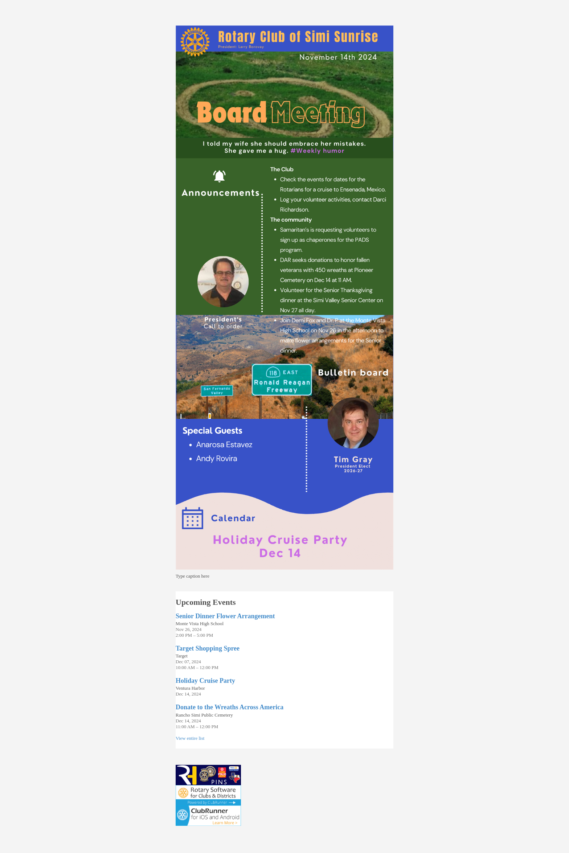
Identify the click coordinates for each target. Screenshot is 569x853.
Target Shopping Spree (208, 648)
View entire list (190, 738)
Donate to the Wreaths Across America (229, 707)
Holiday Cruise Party (205, 680)
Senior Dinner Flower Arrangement (225, 616)
